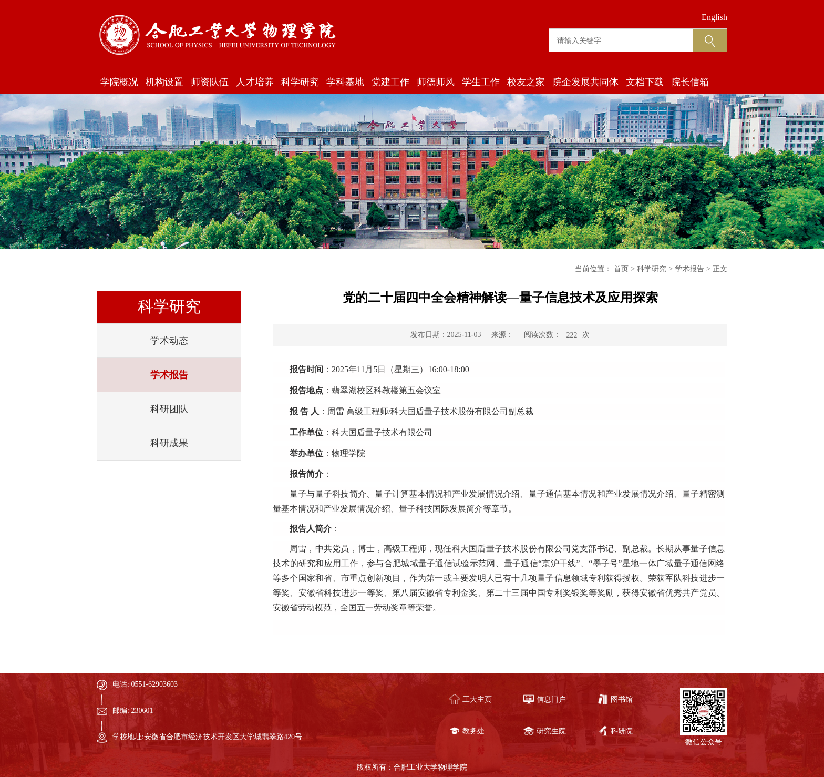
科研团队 (169, 409)
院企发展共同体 (585, 82)
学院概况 (119, 82)
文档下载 (645, 82)
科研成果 (169, 443)
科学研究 (300, 82)
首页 (621, 269)
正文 (720, 269)
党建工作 (390, 82)
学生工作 (481, 82)
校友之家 (526, 82)
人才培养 (255, 82)
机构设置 (164, 82)
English (714, 17)
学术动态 (169, 340)
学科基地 (345, 82)
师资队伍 (210, 82)
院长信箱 (690, 82)
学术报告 (169, 375)
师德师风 (436, 82)
